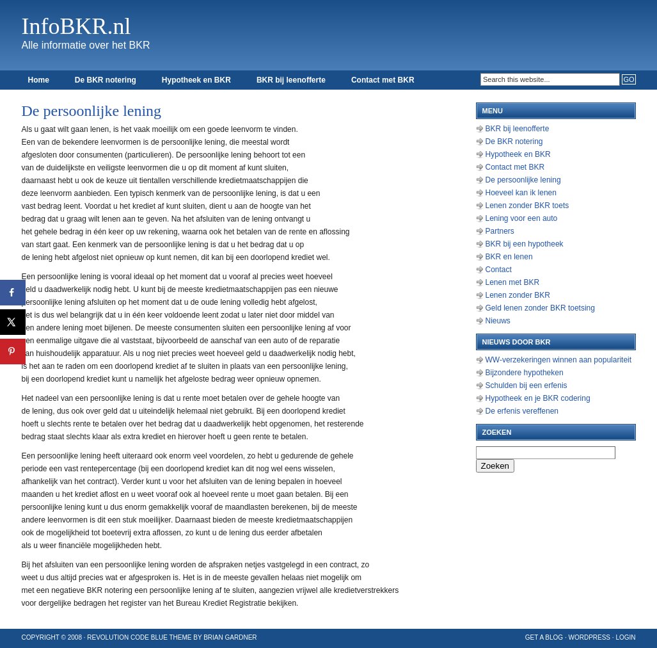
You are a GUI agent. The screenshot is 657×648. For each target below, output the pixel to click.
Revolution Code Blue (127, 637)
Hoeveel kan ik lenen (521, 192)
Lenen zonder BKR (518, 295)
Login (625, 637)
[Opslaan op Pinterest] (13, 351)
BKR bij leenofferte (291, 80)
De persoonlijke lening (523, 179)
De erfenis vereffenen (522, 411)
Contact (499, 269)
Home (38, 80)
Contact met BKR (383, 80)
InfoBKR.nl (76, 26)
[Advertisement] (412, 288)
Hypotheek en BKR (196, 80)
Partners (500, 231)
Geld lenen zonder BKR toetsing (540, 308)
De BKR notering (105, 80)
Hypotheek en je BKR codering (538, 398)
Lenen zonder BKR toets (527, 205)
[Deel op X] (13, 322)
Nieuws (498, 320)
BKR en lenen (509, 256)
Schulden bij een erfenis (526, 385)
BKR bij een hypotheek (525, 243)
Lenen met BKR (513, 282)
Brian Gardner (230, 637)
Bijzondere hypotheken (525, 372)
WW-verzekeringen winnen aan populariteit (559, 359)
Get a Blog (544, 637)
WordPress (589, 637)
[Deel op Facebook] (13, 292)
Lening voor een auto (522, 218)
